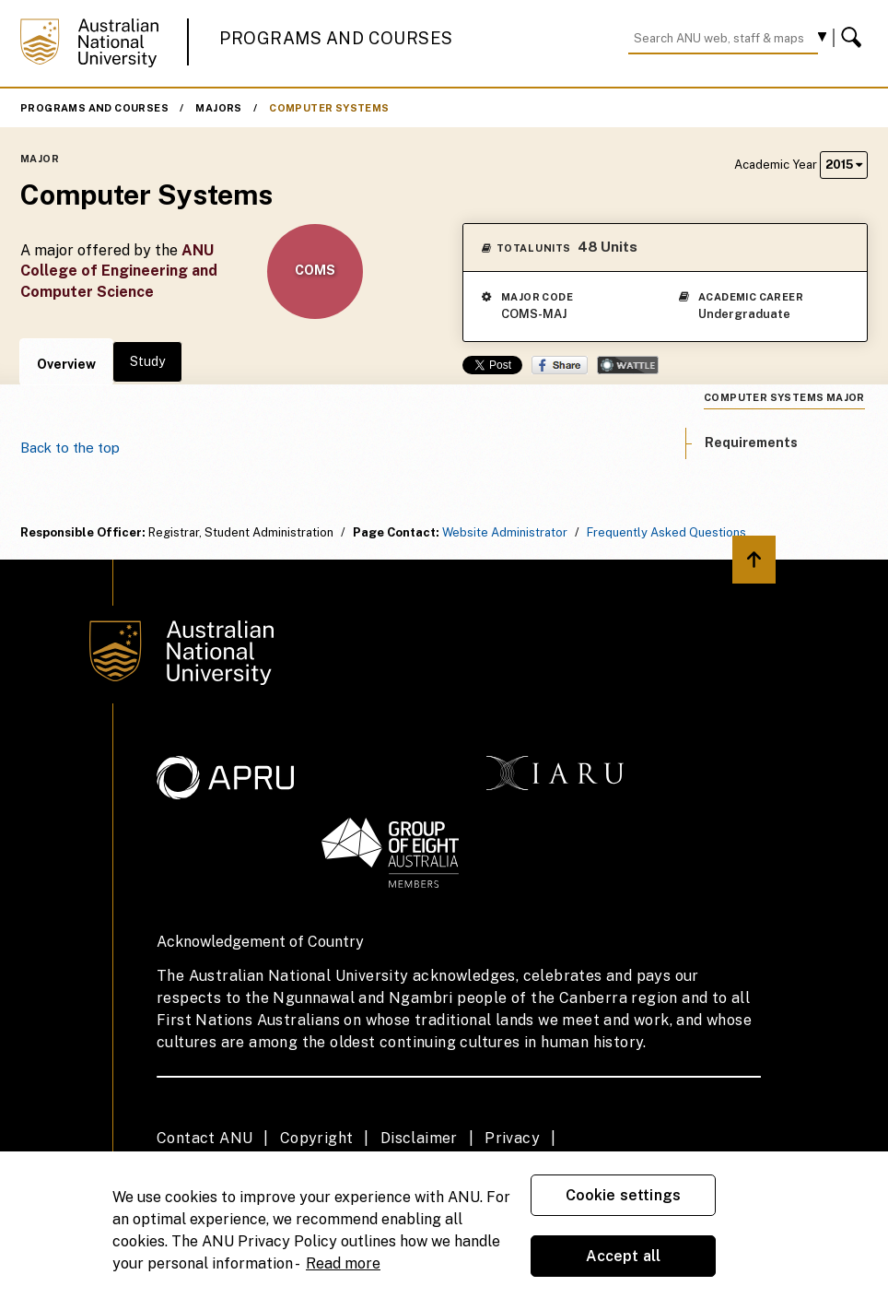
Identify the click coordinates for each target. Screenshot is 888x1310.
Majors (218, 107)
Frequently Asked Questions (666, 532)
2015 (843, 164)
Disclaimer (419, 1138)
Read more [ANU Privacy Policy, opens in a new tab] (343, 1263)
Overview (66, 364)
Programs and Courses (336, 38)
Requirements (751, 442)
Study (147, 361)
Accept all (623, 1256)
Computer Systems (329, 107)
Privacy (512, 1138)
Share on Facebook (560, 365)
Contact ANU (204, 1138)
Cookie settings (623, 1195)
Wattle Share (628, 365)
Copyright (317, 1138)
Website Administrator (504, 532)
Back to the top (70, 447)
